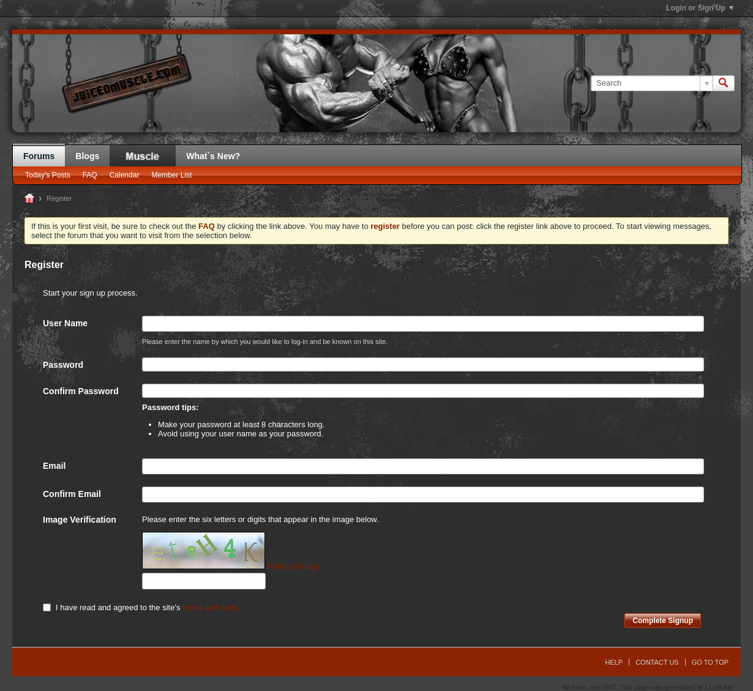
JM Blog (143, 155)
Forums (38, 156)
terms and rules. (210, 607)
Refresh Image (294, 566)
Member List (171, 175)
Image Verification (79, 520)
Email (54, 466)
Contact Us (657, 662)
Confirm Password (81, 391)
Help (614, 662)
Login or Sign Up (699, 8)
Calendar (125, 175)
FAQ (90, 175)
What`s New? (213, 156)
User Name (65, 323)
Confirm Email (72, 494)
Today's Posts (47, 175)
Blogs (87, 156)
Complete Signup (662, 620)
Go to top (710, 662)
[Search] (652, 83)
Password (63, 365)
